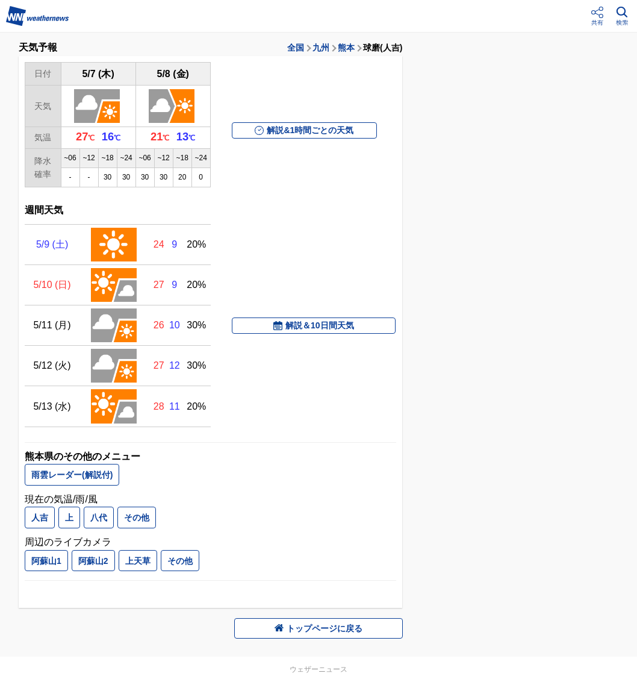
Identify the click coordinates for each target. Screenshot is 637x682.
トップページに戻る (318, 628)
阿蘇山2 (93, 561)
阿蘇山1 (46, 561)
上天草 (138, 561)
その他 (136, 517)
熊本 (346, 47)
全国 (295, 47)
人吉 (39, 517)
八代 (98, 517)
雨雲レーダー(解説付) (72, 475)
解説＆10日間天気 (313, 325)
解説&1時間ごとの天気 (304, 130)
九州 (320, 47)
